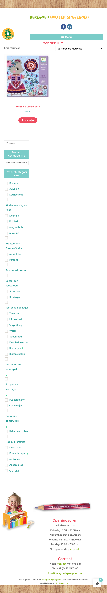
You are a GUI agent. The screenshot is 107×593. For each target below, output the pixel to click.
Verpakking (15, 325)
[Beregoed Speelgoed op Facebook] (63, 27)
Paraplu (13, 259)
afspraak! (75, 549)
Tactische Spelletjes (17, 307)
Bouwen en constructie (12, 418)
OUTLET (14, 470)
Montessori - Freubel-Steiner (14, 246)
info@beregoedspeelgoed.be (65, 573)
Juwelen (14, 188)
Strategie (14, 297)
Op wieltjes (15, 405)
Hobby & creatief (15, 441)
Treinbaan (14, 313)
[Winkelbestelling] (79, 48)
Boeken (13, 183)
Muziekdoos (16, 254)
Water (12, 330)
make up (14, 233)
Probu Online (62, 583)
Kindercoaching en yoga (16, 207)
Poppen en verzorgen (12, 387)
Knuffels (14, 215)
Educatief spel (17, 453)
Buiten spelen (17, 353)
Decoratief (15, 447)
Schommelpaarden (16, 270)
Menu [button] (68, 37)
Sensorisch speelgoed (12, 283)
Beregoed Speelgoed (8, 21)
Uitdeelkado (16, 319)
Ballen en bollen (18, 431)
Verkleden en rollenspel (13, 367)
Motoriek (14, 459)
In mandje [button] (28, 120)
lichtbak (13, 221)
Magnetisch (16, 227)
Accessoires (16, 464)
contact (62, 563)
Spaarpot (14, 291)
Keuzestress (16, 194)
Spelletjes (15, 348)
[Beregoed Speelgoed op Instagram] (69, 27)
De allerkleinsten (18, 342)
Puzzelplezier (17, 399)
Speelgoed (15, 336)
